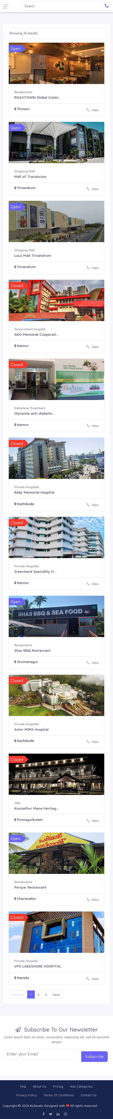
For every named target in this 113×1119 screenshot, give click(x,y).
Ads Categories (81, 1086)
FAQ (23, 1086)
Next (56, 994)
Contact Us (89, 1095)
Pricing (58, 1086)
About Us (39, 1086)
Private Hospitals (26, 487)
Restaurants (23, 92)
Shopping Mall (24, 171)
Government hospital (29, 329)
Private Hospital (26, 961)
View (93, 110)
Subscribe (94, 1056)
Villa (17, 803)
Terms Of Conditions (59, 1095)
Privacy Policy (26, 1095)
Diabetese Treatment (29, 408)
